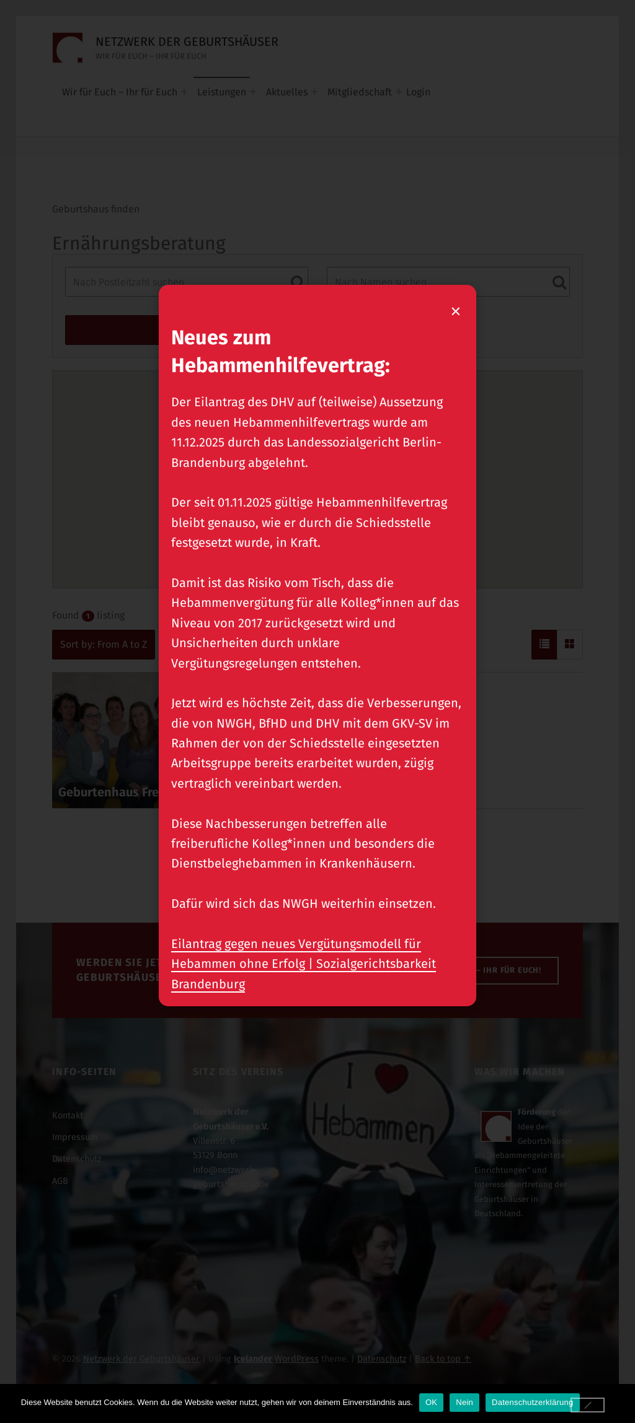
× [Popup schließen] (457, 310)
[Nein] (588, 1405)
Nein (464, 1402)
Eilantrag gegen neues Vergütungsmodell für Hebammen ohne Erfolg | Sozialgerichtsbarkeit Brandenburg (303, 963)
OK (431, 1402)
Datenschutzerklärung (532, 1402)
